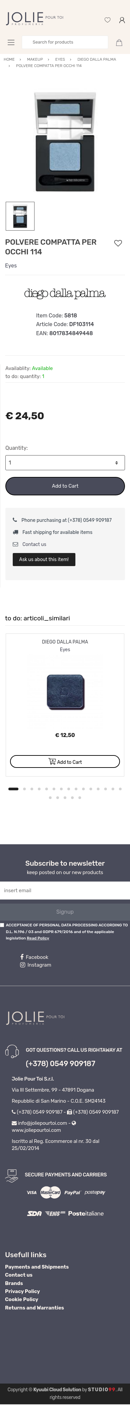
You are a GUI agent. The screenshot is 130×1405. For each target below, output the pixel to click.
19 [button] (72, 797)
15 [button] (120, 789)
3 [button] (31, 789)
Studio (102, 1390)
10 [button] (83, 789)
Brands (14, 1283)
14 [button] (113, 789)
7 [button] (61, 789)
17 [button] (57, 797)
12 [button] (98, 789)
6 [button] (54, 789)
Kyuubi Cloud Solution (57, 1390)
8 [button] (68, 789)
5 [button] (46, 789)
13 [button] (105, 789)
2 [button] (24, 789)
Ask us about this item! (44, 559)
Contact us (30, 544)
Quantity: (16, 448)
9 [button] (76, 789)
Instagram (35, 965)
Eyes (11, 265)
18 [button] (65, 797)
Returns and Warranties (34, 1308)
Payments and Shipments (37, 1267)
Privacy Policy (22, 1291)
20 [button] (79, 797)
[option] (65, 142)
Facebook (34, 957)
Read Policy (38, 938)
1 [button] (13, 789)
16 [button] (50, 797)
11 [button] (90, 789)
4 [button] (39, 789)
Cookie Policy (21, 1299)
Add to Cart (65, 486)
